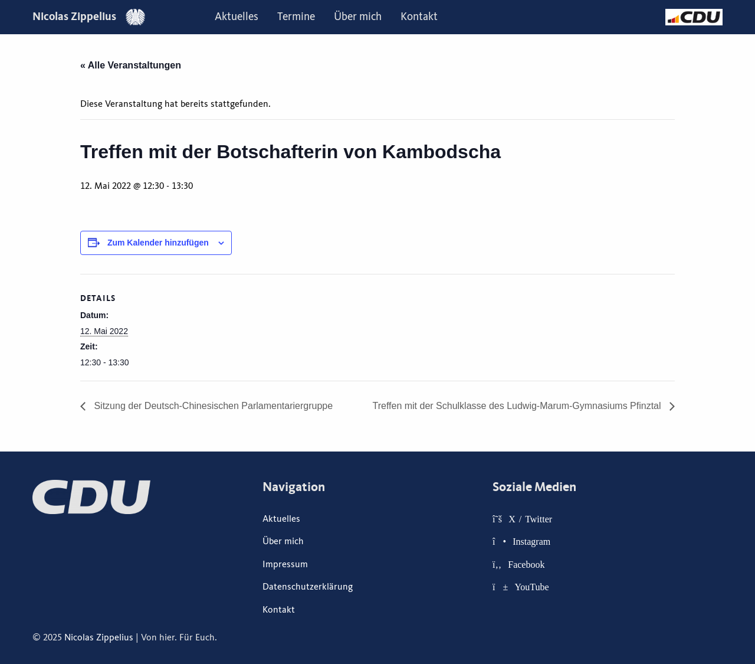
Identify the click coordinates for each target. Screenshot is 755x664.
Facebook (526, 564)
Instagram (531, 541)
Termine (296, 16)
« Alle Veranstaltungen (130, 65)
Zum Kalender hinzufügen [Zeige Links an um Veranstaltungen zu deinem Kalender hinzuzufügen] (158, 242)
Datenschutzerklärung (307, 586)
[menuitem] (236, 17)
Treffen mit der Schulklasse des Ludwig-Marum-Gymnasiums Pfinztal (518, 406)
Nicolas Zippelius (88, 16)
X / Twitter (530, 519)
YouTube (531, 586)
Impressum (285, 564)
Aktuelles (236, 16)
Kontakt (419, 16)
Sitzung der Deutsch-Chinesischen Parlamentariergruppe (212, 406)
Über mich (358, 16)
